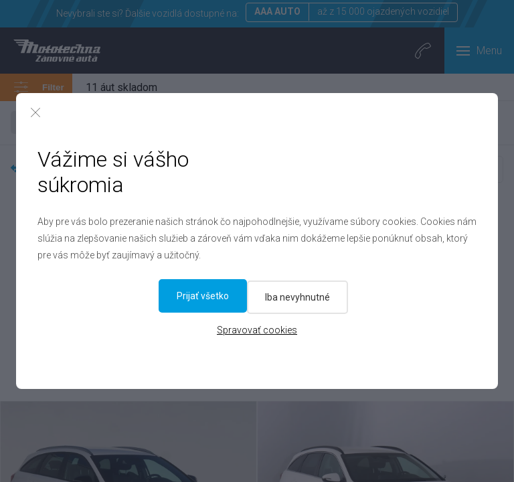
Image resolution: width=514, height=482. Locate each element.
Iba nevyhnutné (207, 296)
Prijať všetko (313, 296)
